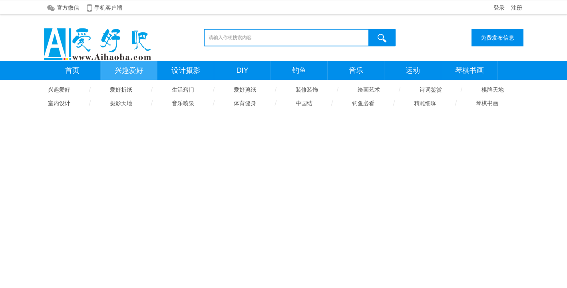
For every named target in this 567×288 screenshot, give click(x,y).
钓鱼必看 (363, 103)
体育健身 (245, 103)
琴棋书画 (469, 70)
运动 (413, 70)
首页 (72, 70)
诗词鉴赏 (431, 89)
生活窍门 (183, 89)
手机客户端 (108, 7)
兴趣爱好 (129, 70)
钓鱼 (299, 70)
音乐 (356, 70)
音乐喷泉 (183, 103)
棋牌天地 (492, 89)
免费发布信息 (497, 37)
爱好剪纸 (245, 89)
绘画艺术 (369, 89)
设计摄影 (185, 70)
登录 (499, 7)
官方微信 (68, 7)
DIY (242, 70)
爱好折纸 (121, 89)
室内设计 (59, 103)
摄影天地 (121, 103)
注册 (516, 7)
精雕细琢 (425, 103)
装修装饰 (307, 89)
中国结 (304, 103)
